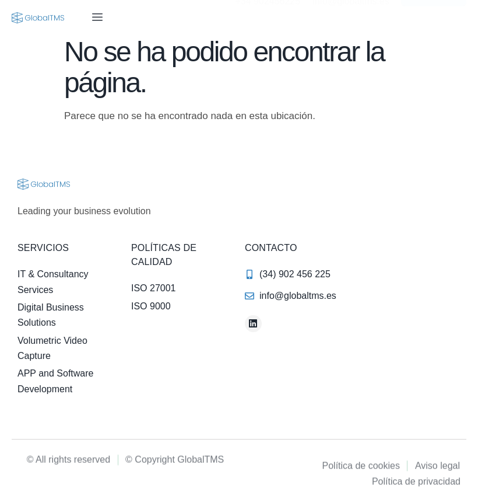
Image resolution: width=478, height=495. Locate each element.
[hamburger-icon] (97, 17)
